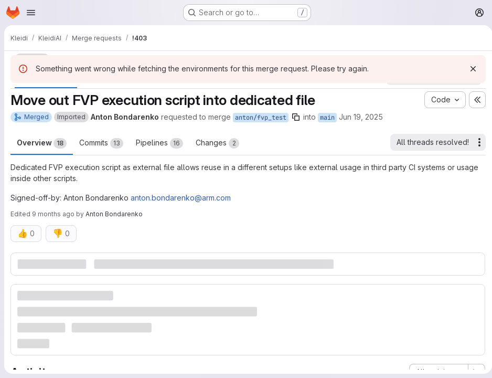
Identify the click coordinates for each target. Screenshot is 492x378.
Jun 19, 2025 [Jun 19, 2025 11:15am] (361, 116)
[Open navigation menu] (31, 12)
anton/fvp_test (260, 117)
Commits (101, 143)
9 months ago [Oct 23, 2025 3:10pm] (53, 214)
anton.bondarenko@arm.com (181, 197)
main (327, 117)
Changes (217, 143)
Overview (42, 143)
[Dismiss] (469, 68)
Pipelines (159, 143)
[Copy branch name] (296, 117)
